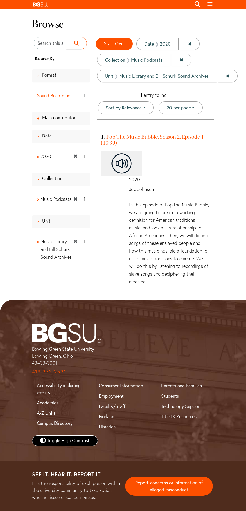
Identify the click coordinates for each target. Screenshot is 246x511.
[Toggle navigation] (210, 4)
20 (179, 107)
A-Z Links (46, 413)
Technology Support (181, 406)
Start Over (114, 44)
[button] (110, 4)
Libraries (107, 427)
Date (47, 136)
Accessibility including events (59, 388)
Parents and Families (181, 386)
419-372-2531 (49, 371)
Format (49, 75)
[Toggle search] (197, 4)
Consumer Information (121, 386)
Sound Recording (53, 96)
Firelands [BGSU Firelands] (107, 416)
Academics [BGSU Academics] (47, 403)
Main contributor (59, 118)
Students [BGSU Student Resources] (170, 396)
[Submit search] (76, 43)
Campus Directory (55, 423)
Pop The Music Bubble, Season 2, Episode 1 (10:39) (152, 139)
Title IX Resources (179, 416)
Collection (52, 178)
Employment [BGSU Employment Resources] (111, 396)
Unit (46, 221)
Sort (124, 108)
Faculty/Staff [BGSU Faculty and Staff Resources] (112, 406)
